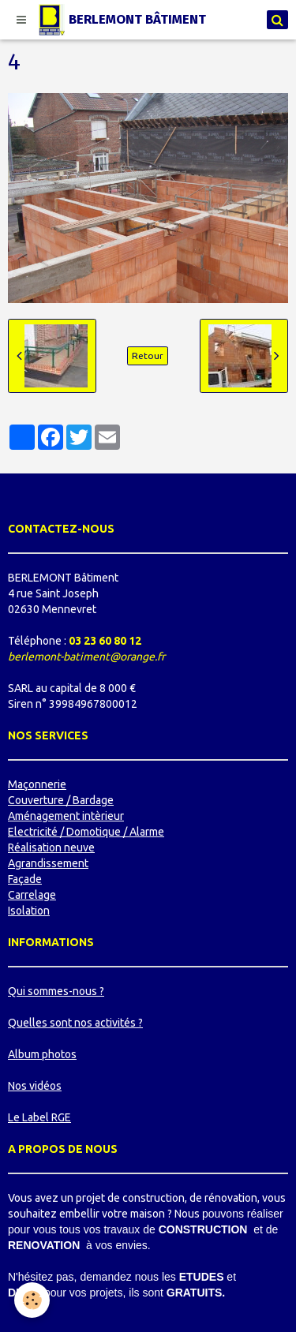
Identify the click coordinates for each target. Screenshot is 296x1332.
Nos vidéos (35, 1085)
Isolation (29, 910)
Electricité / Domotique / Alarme (86, 831)
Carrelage (32, 895)
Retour (147, 355)
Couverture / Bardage (61, 800)
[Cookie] (32, 1300)
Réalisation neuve (51, 847)
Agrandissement (48, 863)
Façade (25, 879)
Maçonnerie (37, 784)
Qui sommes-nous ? (56, 991)
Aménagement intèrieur (66, 816)
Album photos (42, 1054)
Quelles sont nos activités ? (75, 1022)
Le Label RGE (39, 1117)
